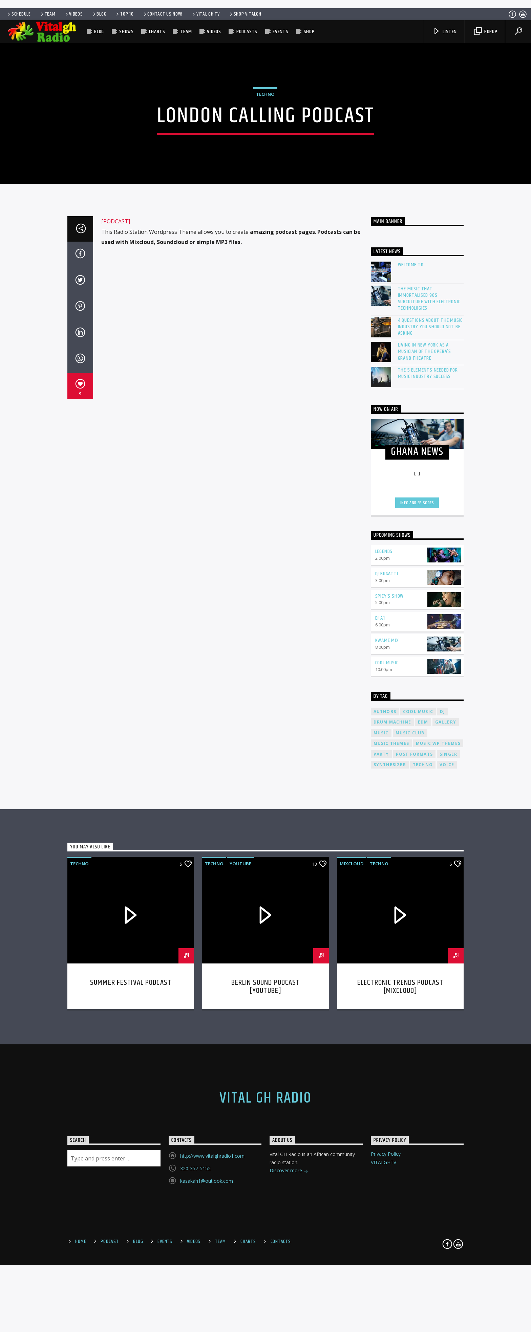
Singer (448, 989)
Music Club (410, 968)
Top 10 (124, 14)
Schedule (18, 14)
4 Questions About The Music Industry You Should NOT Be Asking (430, 562)
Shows (126, 31)
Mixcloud (352, 1098)
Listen (445, 31)
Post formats (414, 989)
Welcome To (411, 499)
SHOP (309, 31)
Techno (265, 201)
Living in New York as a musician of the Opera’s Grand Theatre (424, 587)
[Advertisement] (265, 3)
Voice (447, 999)
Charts (157, 31)
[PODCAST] (115, 456)
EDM (423, 957)
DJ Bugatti (386, 808)
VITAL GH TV (205, 14)
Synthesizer (390, 999)
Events (281, 31)
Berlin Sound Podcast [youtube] (265, 1221)
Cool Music (387, 897)
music (381, 968)
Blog (99, 14)
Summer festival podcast (130, 1217)
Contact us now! (163, 14)
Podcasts (246, 31)
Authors (385, 946)
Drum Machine (392, 957)
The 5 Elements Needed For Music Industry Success (428, 608)
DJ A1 (380, 853)
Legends (384, 786)
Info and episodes (417, 737)
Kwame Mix (387, 875)
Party (381, 989)
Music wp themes (438, 978)
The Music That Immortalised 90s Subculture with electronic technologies (429, 533)
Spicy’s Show (389, 831)
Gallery (445, 957)
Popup (485, 31)
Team (48, 14)
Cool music (418, 946)
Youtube (240, 1098)
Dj (442, 946)
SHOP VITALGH (245, 14)
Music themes (391, 978)
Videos (73, 14)
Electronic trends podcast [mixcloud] (400, 1221)
